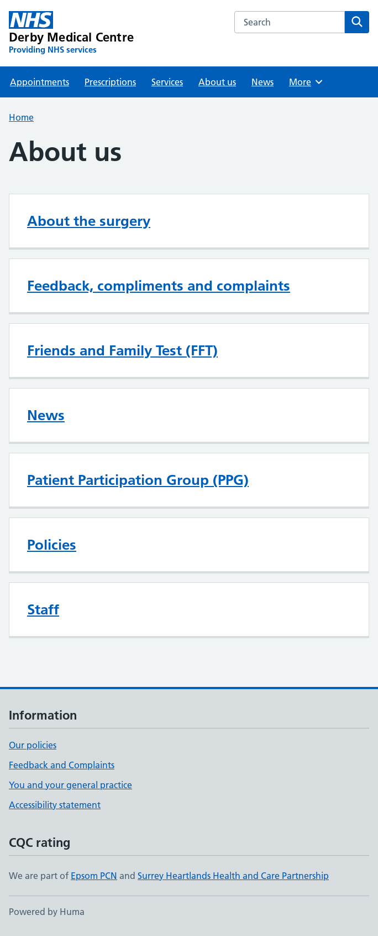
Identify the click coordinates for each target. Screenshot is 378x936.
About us (217, 81)
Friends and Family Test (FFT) (122, 350)
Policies (51, 545)
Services (167, 81)
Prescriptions (110, 81)
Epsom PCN (94, 875)
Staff (43, 609)
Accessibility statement (55, 804)
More (306, 82)
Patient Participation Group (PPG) (138, 480)
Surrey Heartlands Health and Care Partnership (233, 875)
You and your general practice (70, 784)
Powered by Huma (47, 911)
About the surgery (88, 221)
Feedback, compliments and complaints (158, 285)
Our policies (32, 745)
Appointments (39, 81)
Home (21, 117)
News (262, 81)
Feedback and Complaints (61, 764)
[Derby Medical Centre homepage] (71, 33)
